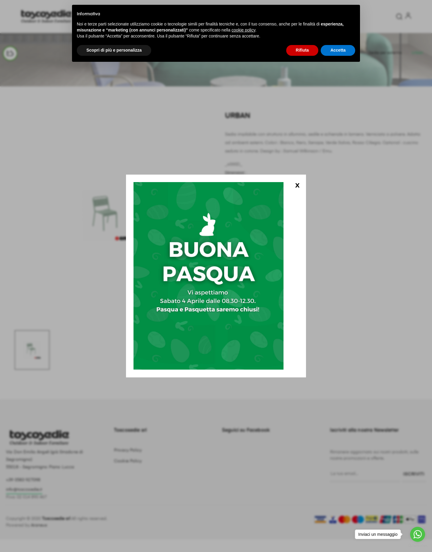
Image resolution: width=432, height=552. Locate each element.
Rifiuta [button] (302, 50)
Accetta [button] (338, 50)
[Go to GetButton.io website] (417, 546)
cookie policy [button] (243, 30)
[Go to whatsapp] (417, 534)
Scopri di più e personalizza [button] (114, 50)
